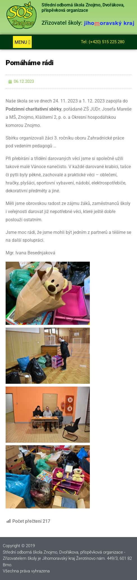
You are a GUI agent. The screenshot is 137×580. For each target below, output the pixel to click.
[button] (22, 42)
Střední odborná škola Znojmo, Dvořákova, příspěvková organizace (83, 8)
